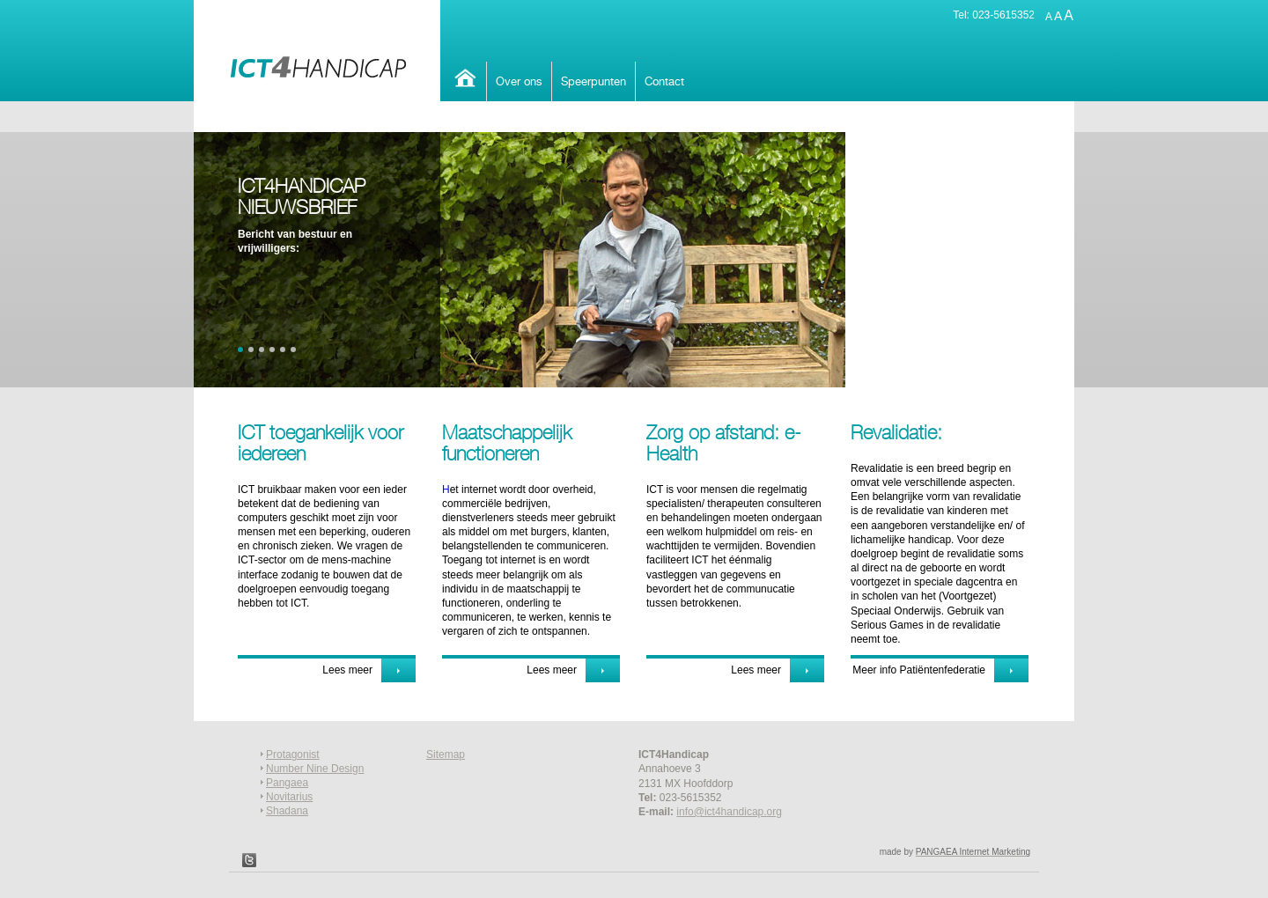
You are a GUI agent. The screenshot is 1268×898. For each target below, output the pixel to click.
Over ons (519, 81)
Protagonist (293, 754)
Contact (664, 81)
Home (463, 78)
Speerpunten (593, 81)
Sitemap (445, 754)
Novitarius (289, 797)
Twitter (249, 860)
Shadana (287, 811)
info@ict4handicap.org (729, 812)
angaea (290, 783)
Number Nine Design (315, 768)
